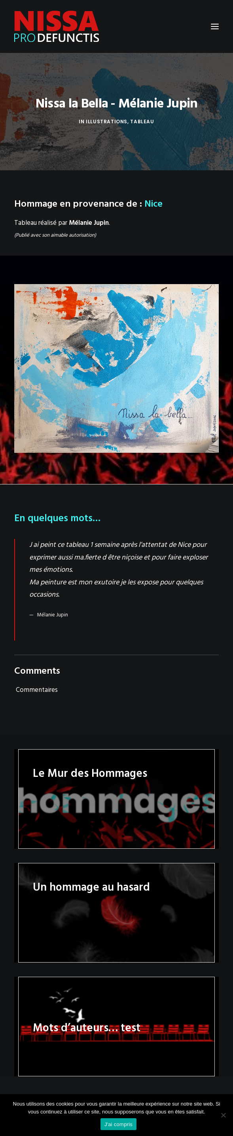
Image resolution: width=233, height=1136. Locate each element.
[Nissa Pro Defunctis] (56, 26)
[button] (215, 26)
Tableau (142, 121)
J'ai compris (118, 1124)
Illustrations (106, 121)
